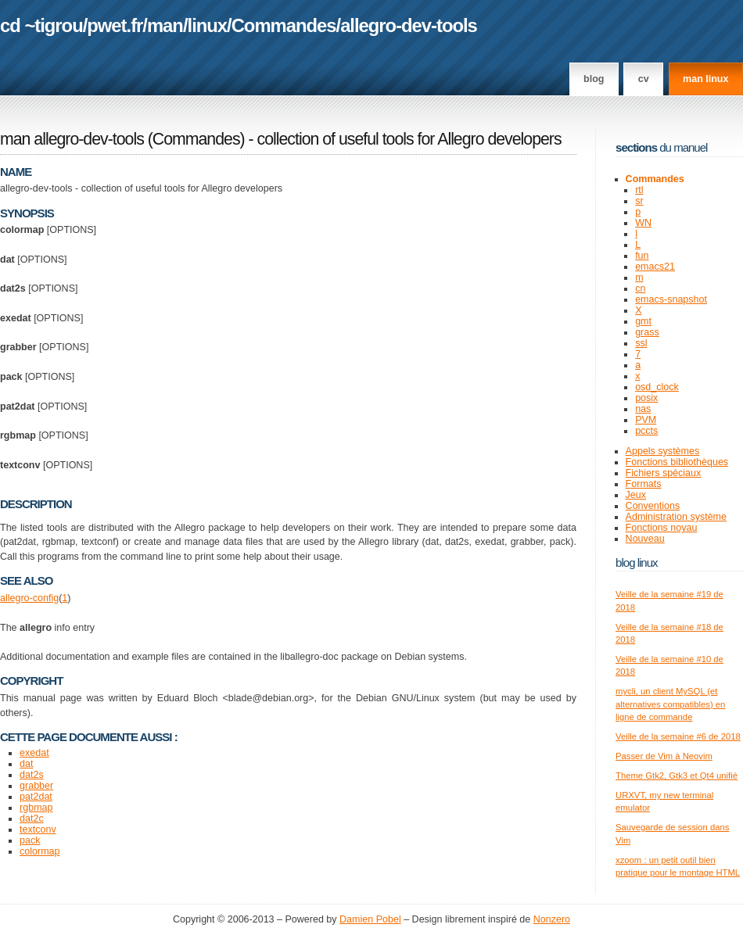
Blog (593, 78)
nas (643, 408)
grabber (36, 785)
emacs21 (655, 266)
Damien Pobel (370, 919)
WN (643, 222)
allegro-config (29, 598)
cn (640, 288)
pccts (646, 430)
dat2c (32, 818)
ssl (641, 343)
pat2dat (36, 796)
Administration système (676, 516)
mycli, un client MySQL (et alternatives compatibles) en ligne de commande (670, 704)
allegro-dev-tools (408, 25)
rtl (639, 189)
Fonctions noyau (662, 527)
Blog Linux (637, 562)
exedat (34, 752)
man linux (705, 78)
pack (30, 840)
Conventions (653, 505)
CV (643, 78)
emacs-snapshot (671, 299)
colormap (39, 851)
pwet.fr (114, 25)
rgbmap (36, 807)
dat (26, 763)
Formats (644, 483)
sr (639, 200)
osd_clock (657, 387)
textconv (38, 829)
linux (208, 25)
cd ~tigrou (41, 25)
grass (647, 332)
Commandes (284, 25)
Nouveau (645, 538)
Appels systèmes (663, 451)
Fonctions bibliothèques (677, 462)
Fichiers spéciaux (664, 473)
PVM (645, 419)
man (165, 25)
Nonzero (551, 919)
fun (641, 255)
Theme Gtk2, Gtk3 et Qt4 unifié (677, 775)
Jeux (636, 494)
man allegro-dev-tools (72, 139)
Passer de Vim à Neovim (664, 756)
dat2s (32, 774)
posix (646, 397)
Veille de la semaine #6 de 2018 (678, 736)
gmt (643, 321)
